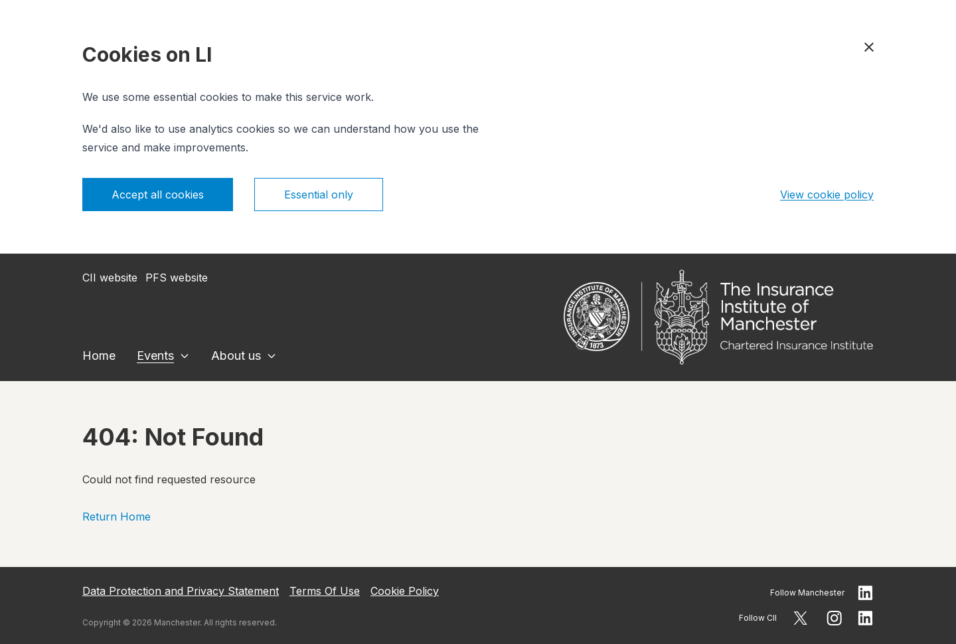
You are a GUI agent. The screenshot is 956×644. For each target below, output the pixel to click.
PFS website (176, 277)
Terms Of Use (324, 591)
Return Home (116, 516)
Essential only (318, 194)
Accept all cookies (158, 194)
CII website (109, 277)
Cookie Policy (404, 591)
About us (236, 355)
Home (99, 355)
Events (155, 355)
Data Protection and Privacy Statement (180, 591)
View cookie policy (827, 194)
